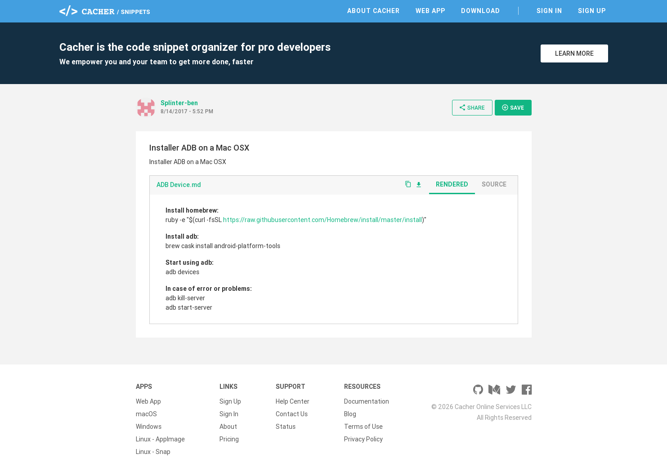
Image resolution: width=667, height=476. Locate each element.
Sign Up (592, 11)
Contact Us (292, 414)
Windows (148, 427)
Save (512, 107)
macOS (146, 414)
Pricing (229, 439)
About (228, 427)
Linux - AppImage (160, 439)
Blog (350, 414)
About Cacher (373, 11)
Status (285, 427)
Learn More (574, 53)
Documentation (366, 401)
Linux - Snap (153, 452)
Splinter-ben (179, 103)
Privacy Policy (363, 439)
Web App (430, 11)
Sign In (549, 11)
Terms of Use (363, 427)
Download (480, 11)
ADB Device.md (179, 185)
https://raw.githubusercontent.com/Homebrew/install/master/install (322, 220)
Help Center (292, 401)
